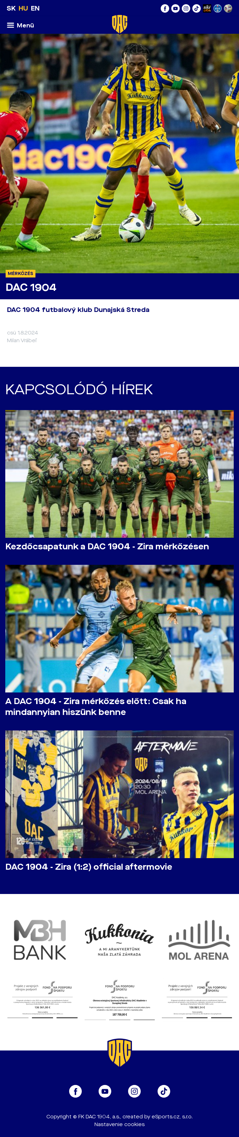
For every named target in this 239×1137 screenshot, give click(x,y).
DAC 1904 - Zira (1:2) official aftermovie (88, 867)
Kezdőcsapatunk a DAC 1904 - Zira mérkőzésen (107, 546)
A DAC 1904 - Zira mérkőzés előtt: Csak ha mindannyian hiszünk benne (95, 707)
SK (11, 8)
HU (23, 8)
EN (35, 8)
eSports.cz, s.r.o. (172, 1116)
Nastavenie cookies (119, 1124)
